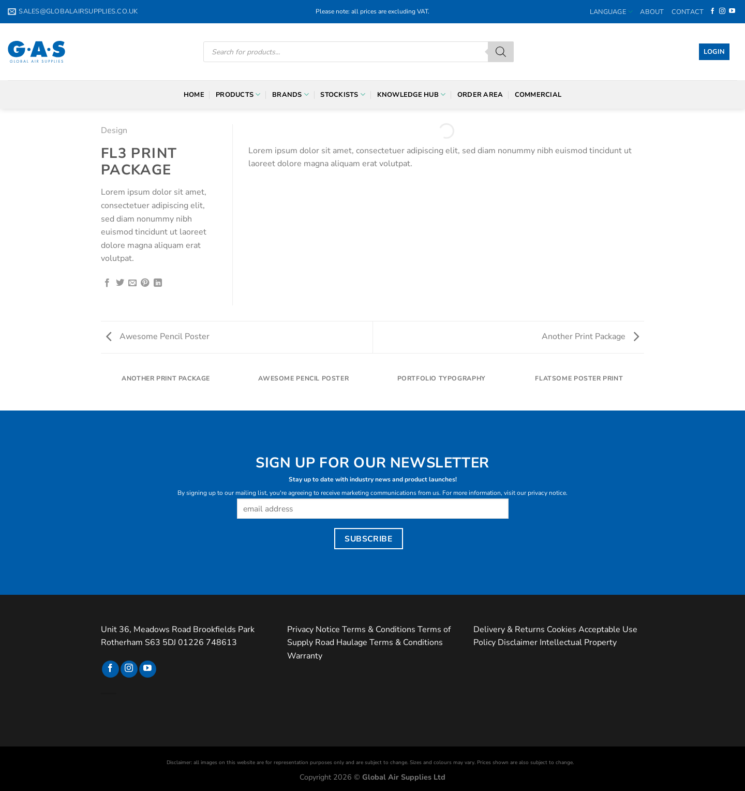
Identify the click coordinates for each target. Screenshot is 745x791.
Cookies (561, 629)
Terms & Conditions (378, 629)
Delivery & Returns (509, 629)
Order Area (480, 94)
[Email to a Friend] (132, 283)
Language (611, 12)
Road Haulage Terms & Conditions (379, 642)
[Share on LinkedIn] (158, 283)
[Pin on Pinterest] (145, 283)
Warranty (304, 656)
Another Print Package (590, 336)
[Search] (501, 51)
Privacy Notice (313, 629)
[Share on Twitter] (120, 283)
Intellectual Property (578, 642)
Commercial (538, 94)
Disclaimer (518, 642)
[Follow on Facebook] (712, 11)
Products (238, 94)
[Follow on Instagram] (722, 11)
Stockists (342, 94)
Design (114, 130)
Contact (688, 12)
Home (194, 94)
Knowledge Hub (411, 94)
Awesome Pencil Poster (158, 336)
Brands (290, 94)
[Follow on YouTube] (732, 11)
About (652, 12)
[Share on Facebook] (107, 283)
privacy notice (547, 493)
